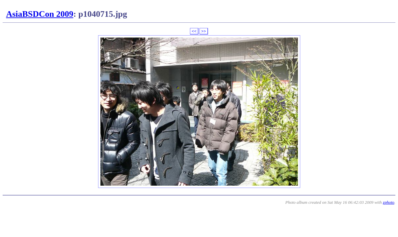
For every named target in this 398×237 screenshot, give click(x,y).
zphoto (388, 202)
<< (194, 31)
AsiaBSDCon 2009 (39, 14)
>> (203, 31)
